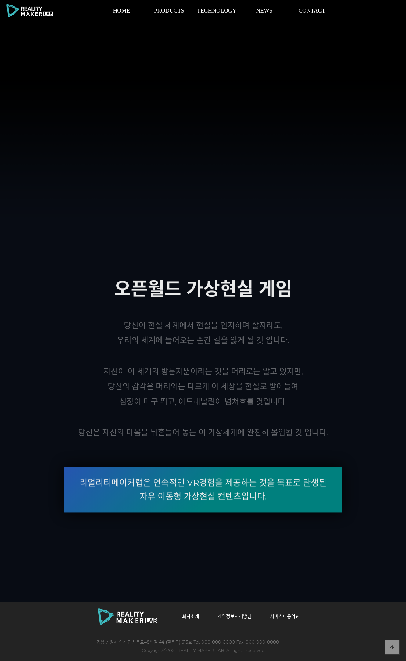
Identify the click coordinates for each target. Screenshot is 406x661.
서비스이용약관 (285, 616)
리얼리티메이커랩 (36, 11)
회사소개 (190, 616)
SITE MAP (390, 10)
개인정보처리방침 (234, 616)
